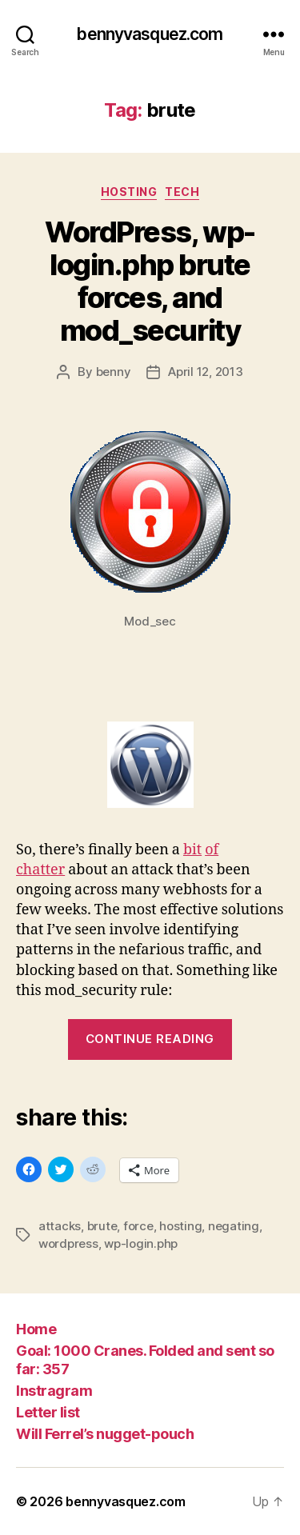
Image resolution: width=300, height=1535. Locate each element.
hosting (129, 191)
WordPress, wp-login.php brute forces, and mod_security (149, 281)
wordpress (68, 1243)
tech (182, 191)
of (211, 850)
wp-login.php (141, 1243)
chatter (40, 870)
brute (102, 1225)
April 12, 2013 (205, 371)
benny (113, 371)
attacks (59, 1225)
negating (233, 1225)
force (138, 1225)
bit (192, 850)
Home (36, 1329)
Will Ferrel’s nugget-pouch (105, 1433)
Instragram (54, 1390)
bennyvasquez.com (149, 34)
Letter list (48, 1412)
